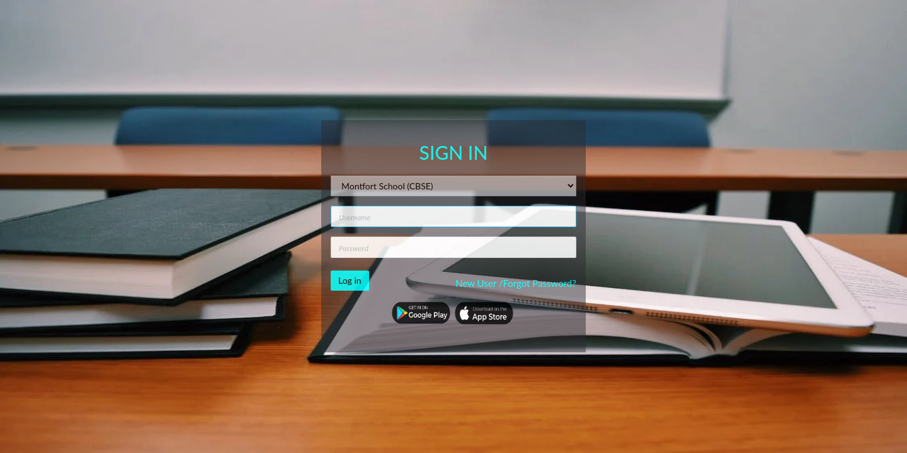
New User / (479, 283)
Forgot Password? (539, 283)
